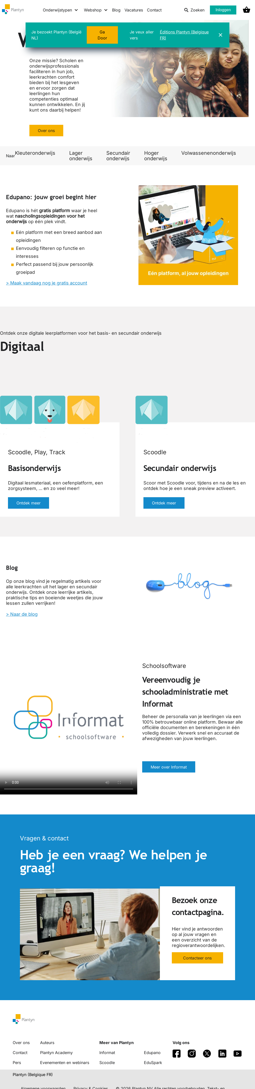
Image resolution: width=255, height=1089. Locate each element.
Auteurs (47, 1042)
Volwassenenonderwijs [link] (208, 153)
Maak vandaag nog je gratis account (48, 283)
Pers (17, 1062)
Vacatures (134, 9)
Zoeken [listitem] (194, 9)
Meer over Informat (169, 767)
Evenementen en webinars (64, 1062)
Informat (107, 1052)
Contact (154, 9)
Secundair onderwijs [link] (118, 155)
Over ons (46, 130)
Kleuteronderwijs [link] (35, 153)
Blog (116, 9)
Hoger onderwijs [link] (155, 155)
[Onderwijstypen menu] (60, 10)
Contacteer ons (197, 957)
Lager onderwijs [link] (80, 155)
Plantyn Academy (56, 1052)
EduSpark (153, 1062)
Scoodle (107, 1062)
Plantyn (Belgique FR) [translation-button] (33, 1074)
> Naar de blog (22, 614)
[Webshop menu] (96, 10)
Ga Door (102, 34)
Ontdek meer (28, 502)
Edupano (152, 1052)
